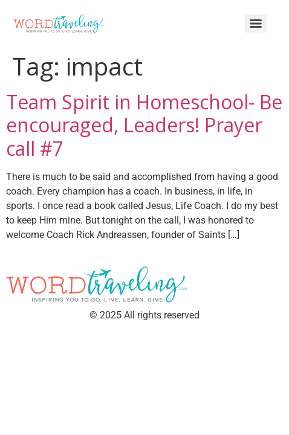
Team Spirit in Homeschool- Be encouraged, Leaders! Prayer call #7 (144, 125)
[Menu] (256, 23)
